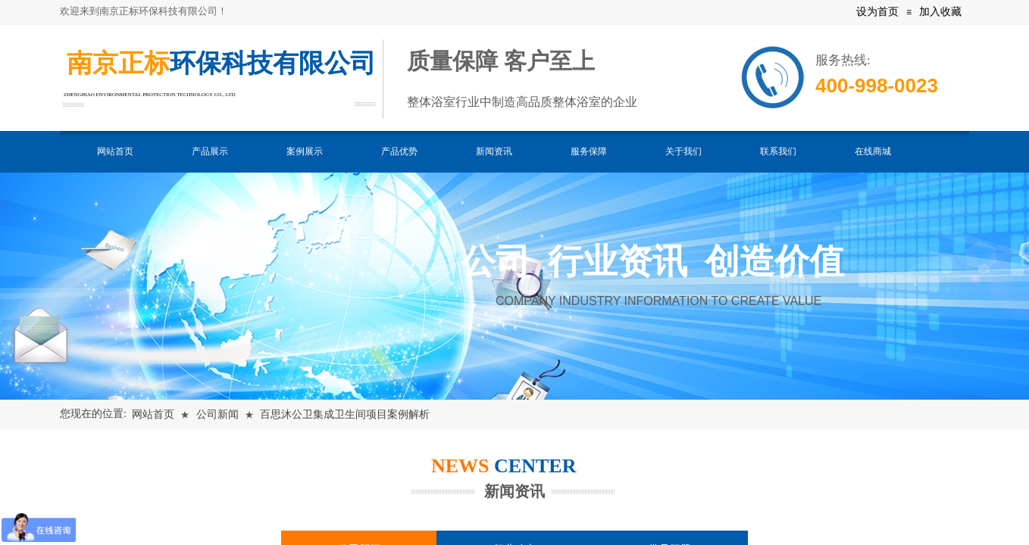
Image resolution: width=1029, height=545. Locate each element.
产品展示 (210, 151)
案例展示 (304, 151)
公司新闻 (217, 414)
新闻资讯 (494, 151)
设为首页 (877, 11)
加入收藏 (940, 11)
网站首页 (115, 151)
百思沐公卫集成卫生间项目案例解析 (345, 414)
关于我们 (683, 151)
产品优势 (399, 151)
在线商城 (873, 151)
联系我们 (778, 151)
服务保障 (589, 151)
